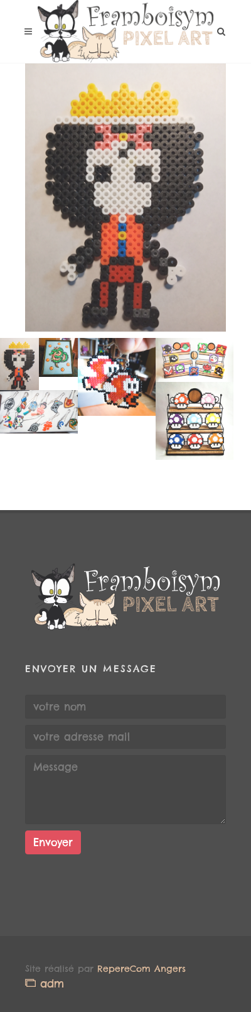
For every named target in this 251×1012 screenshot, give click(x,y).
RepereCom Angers (141, 968)
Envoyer (53, 842)
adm (44, 983)
